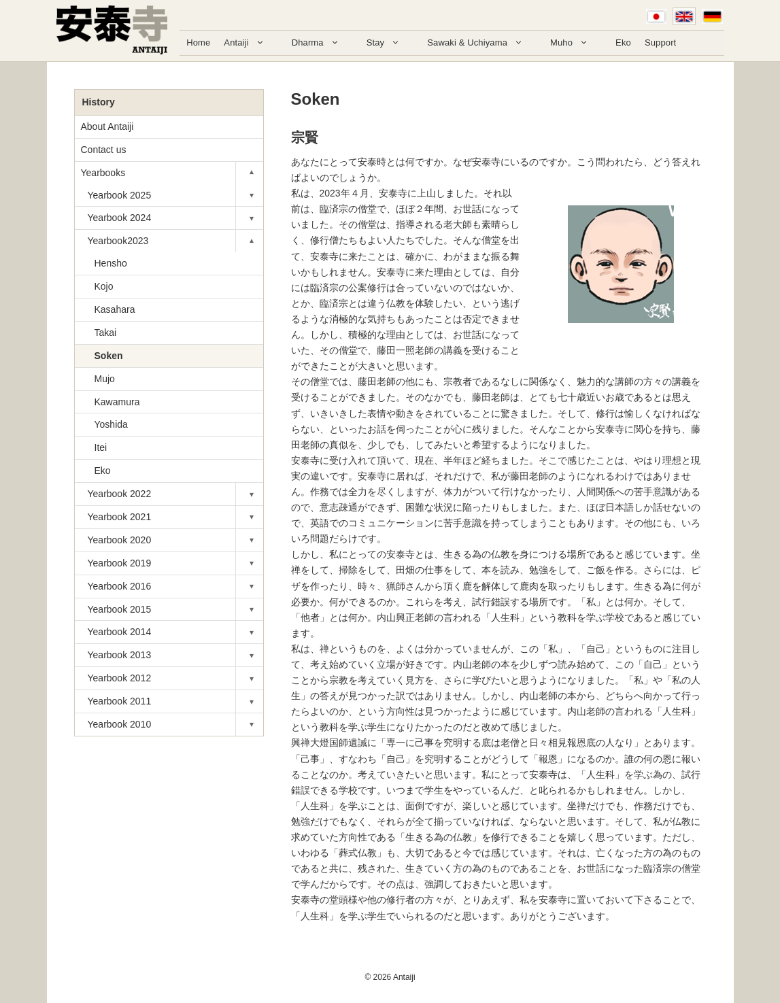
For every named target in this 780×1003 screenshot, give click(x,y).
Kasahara (115, 309)
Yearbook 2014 (120, 631)
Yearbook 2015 (120, 609)
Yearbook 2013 (120, 654)
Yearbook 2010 (120, 724)
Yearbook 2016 (120, 586)
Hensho (111, 263)
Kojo (104, 286)
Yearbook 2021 (120, 516)
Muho (576, 43)
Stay (390, 43)
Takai (106, 332)
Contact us (103, 149)
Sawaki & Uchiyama (482, 43)
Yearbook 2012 (120, 678)
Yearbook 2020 (120, 539)
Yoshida (111, 424)
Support (660, 42)
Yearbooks (103, 172)
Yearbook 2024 (120, 217)
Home (198, 42)
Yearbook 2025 (120, 195)
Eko (623, 42)
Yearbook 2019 (120, 563)
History (98, 102)
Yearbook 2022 (120, 493)
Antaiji (250, 43)
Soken (109, 355)
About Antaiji (107, 126)
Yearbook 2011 (120, 701)
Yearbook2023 (118, 240)
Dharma (322, 43)
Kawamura (117, 401)
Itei (101, 447)
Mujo (105, 378)
